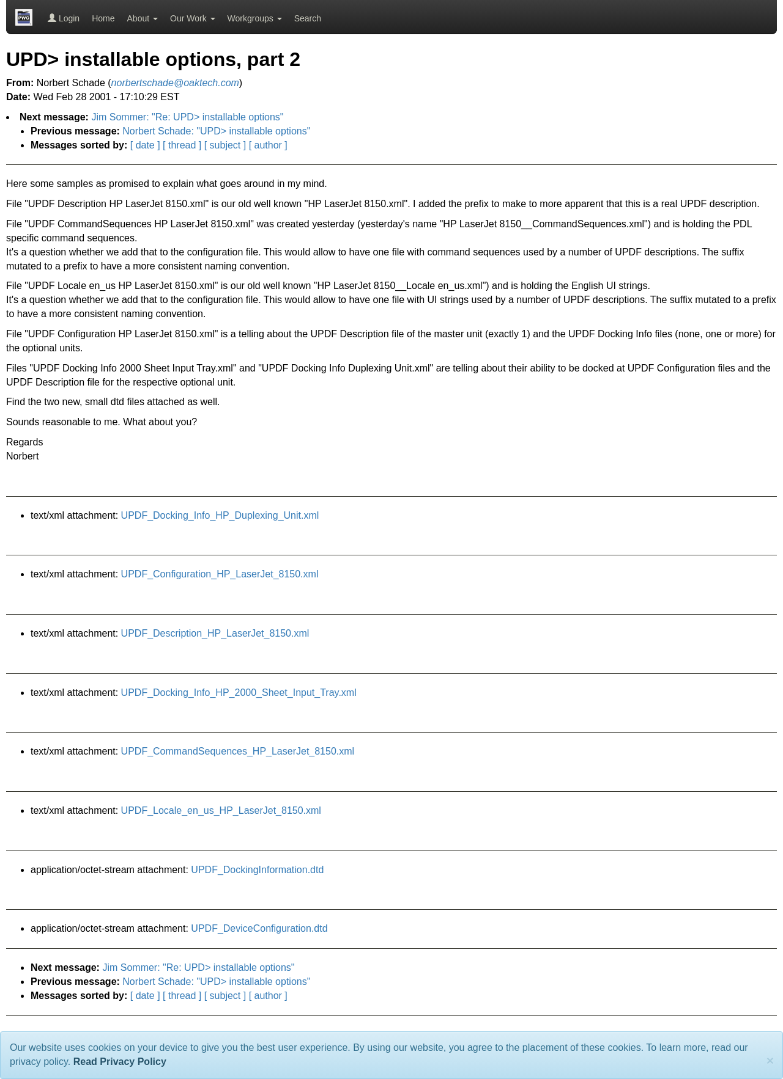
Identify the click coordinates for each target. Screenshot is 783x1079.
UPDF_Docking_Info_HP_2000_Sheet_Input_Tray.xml (239, 692)
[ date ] (145, 145)
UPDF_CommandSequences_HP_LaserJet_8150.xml (238, 751)
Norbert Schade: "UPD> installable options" (216, 131)
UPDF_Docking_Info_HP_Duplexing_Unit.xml (220, 515)
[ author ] (268, 145)
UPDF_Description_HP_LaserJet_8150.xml (215, 633)
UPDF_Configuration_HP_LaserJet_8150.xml (220, 574)
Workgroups (255, 18)
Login (64, 18)
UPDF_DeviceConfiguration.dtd (259, 928)
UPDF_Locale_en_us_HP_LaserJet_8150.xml (221, 810)
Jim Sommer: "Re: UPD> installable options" (187, 117)
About (142, 18)
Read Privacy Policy (119, 1061)
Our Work (192, 18)
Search (307, 18)
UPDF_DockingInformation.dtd (257, 870)
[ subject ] (225, 145)
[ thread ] (182, 145)
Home (103, 18)
